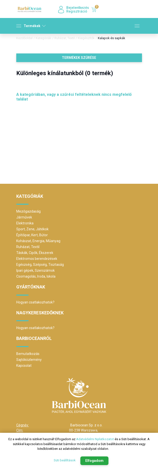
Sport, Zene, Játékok (32, 229)
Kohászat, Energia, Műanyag (38, 241)
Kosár (95, 9)
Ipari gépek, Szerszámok (35, 270)
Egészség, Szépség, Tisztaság (40, 265)
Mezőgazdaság (28, 211)
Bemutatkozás (27, 354)
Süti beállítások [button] (65, 460)
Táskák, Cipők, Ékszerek (34, 253)
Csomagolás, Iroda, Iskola (35, 276)
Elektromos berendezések (36, 259)
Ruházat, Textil (64, 38)
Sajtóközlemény (29, 360)
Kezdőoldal (24, 38)
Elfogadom (94, 461)
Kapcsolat (24, 366)
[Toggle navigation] (137, 27)
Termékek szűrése (79, 58)
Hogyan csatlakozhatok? (35, 302)
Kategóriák (43, 38)
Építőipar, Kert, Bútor (32, 235)
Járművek (24, 217)
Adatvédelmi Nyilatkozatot (95, 439)
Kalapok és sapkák (111, 38)
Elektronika (25, 223)
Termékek (31, 25)
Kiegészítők (86, 38)
